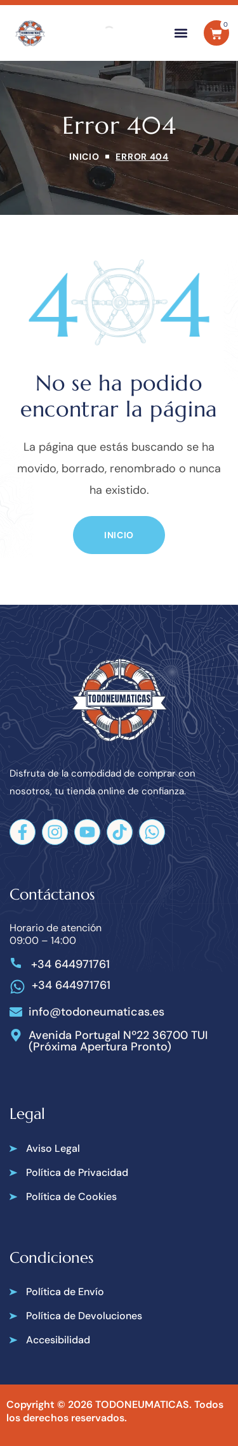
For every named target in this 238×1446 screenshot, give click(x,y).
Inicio (84, 156)
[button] (181, 33)
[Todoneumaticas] (30, 33)
